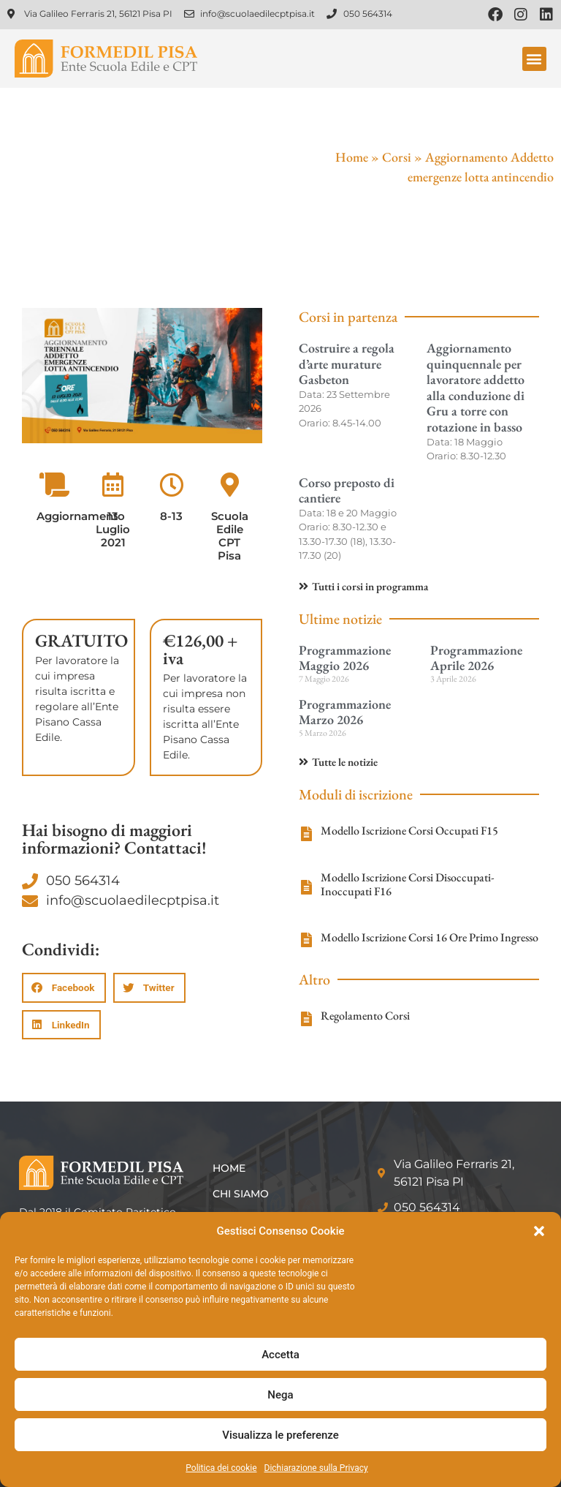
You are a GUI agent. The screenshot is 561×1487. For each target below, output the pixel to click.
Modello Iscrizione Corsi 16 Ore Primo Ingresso (429, 937)
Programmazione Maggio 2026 (345, 657)
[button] (539, 1231)
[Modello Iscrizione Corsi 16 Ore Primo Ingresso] (306, 940)
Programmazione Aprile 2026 (476, 657)
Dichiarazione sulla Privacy (316, 1468)
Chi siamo (241, 1193)
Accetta (280, 1354)
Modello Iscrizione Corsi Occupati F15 (409, 830)
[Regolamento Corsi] (306, 1019)
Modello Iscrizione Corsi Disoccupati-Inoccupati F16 (408, 884)
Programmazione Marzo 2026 (345, 712)
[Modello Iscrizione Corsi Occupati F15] (306, 834)
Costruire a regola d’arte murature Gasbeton (346, 363)
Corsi (396, 156)
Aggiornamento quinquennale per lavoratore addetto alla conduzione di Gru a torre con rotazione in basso (475, 387)
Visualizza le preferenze (280, 1435)
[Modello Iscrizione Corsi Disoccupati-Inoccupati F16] (306, 887)
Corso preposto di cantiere (346, 490)
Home (351, 156)
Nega (280, 1394)
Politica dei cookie (221, 1468)
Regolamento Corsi (365, 1015)
